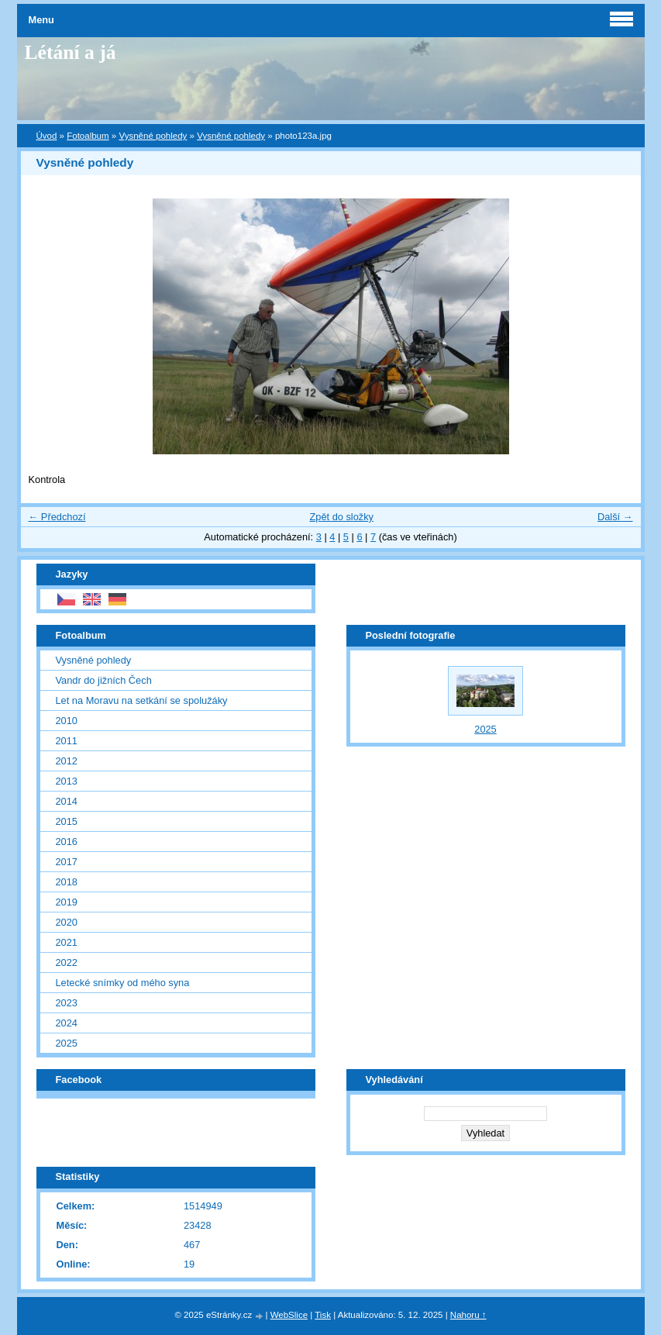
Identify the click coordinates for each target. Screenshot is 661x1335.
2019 (66, 902)
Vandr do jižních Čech (104, 680)
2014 (66, 801)
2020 (66, 922)
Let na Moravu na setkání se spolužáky (142, 700)
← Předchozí (57, 517)
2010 (66, 720)
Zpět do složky (341, 517)
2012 (66, 761)
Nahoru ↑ (468, 1314)
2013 (66, 781)
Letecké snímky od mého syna (123, 982)
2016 (66, 841)
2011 (66, 741)
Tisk (323, 1314)
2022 (66, 962)
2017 (66, 862)
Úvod (46, 135)
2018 (66, 882)
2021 (66, 942)
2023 (66, 1003)
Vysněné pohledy (153, 135)
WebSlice (289, 1314)
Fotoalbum (87, 135)
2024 (66, 1023)
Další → (615, 517)
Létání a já (70, 52)
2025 (66, 1043)
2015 (66, 821)
